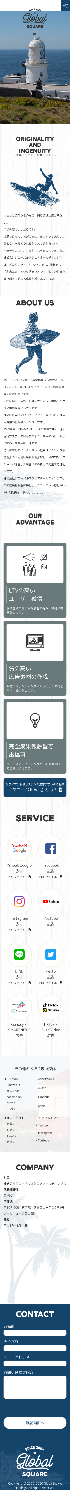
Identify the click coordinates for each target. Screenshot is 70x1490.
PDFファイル (19, 877)
